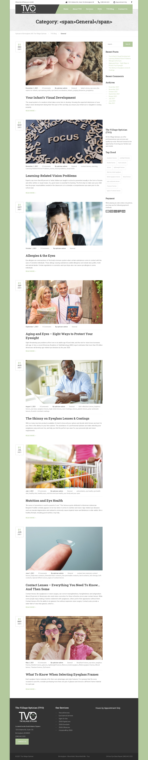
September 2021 (114, 94)
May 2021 (112, 103)
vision (52, 168)
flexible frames (36, 665)
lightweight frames (54, 665)
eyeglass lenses (43, 409)
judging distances (79, 90)
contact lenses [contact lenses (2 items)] (125, 158)
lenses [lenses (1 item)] (109, 167)
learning (94, 166)
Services (89, 9)
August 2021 (113, 96)
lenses (75, 409)
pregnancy (89, 90)
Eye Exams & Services (66, 715)
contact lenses (86, 166)
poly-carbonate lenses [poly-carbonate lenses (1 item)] (113, 181)
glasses (45, 665)
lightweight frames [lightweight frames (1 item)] (119, 167)
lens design (94, 575)
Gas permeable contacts (70, 575)
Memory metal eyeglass (70, 665)
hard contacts (84, 575)
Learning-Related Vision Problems (37, 168)
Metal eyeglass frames (87, 665)
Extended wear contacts (53, 575)
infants (70, 90)
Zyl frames (46, 667)
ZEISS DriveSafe (64, 724)
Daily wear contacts (37, 575)
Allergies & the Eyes (40, 256)
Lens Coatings (67, 409)
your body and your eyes (72, 493)
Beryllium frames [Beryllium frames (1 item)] (112, 158)
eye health (89, 491)
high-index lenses (55, 409)
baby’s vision (85, 88)
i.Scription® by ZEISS (65, 730)
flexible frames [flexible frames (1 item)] (111, 163)
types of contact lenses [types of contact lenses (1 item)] (113, 190)
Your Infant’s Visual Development (51, 97)
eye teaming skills (44, 90)
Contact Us (122, 9)
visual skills (71, 168)
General (74, 88)
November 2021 (114, 89)
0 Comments (46, 88)
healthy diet (33, 493)
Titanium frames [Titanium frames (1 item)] (111, 186)
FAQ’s (100, 9)
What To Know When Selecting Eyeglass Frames (62, 674)
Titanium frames (36, 667)
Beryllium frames (82, 662)
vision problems (60, 168)
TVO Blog (110, 9)
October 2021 (113, 91)
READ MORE (30, 111)
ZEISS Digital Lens (64, 721)
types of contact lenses (56, 578)
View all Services (64, 713)
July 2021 (112, 98)
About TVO (77, 9)
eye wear (34, 409)
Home (66, 9)
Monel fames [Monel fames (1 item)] (127, 177)
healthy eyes (42, 493)
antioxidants (81, 491)
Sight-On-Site (63, 718)
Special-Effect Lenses (39, 578)
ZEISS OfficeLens (64, 727)
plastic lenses (82, 409)
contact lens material (84, 573)
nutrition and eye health (55, 493)
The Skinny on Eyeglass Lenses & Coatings (57, 418)
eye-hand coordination (59, 90)
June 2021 (112, 101)
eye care (93, 88)
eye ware (92, 662)
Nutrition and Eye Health (44, 501)
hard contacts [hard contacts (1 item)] (122, 163)
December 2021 (114, 87)
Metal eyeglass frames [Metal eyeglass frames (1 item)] (113, 177)
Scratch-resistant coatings (40, 411)
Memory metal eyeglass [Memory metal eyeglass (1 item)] (114, 172)
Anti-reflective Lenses (86, 406)
